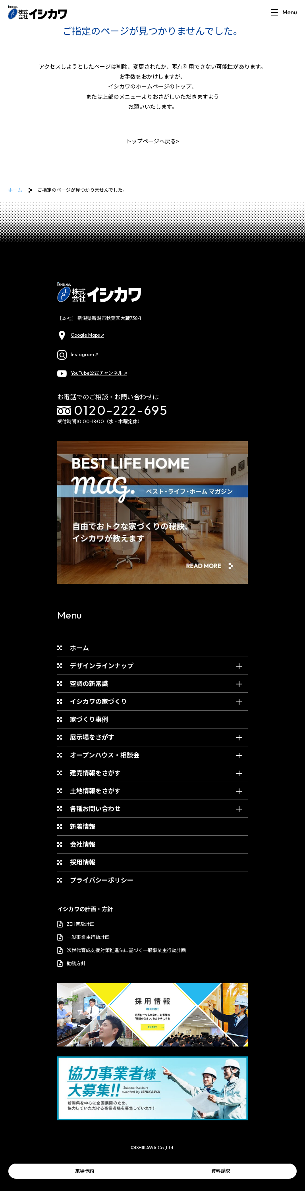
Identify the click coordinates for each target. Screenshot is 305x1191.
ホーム (15, 190)
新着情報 (82, 827)
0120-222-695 (112, 410)
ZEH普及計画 (76, 924)
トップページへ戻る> (152, 141)
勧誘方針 (71, 963)
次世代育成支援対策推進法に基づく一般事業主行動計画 (121, 950)
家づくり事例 (89, 719)
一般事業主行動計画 (83, 937)
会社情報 (82, 844)
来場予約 (84, 1171)
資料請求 (220, 1171)
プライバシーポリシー (101, 880)
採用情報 (82, 862)
